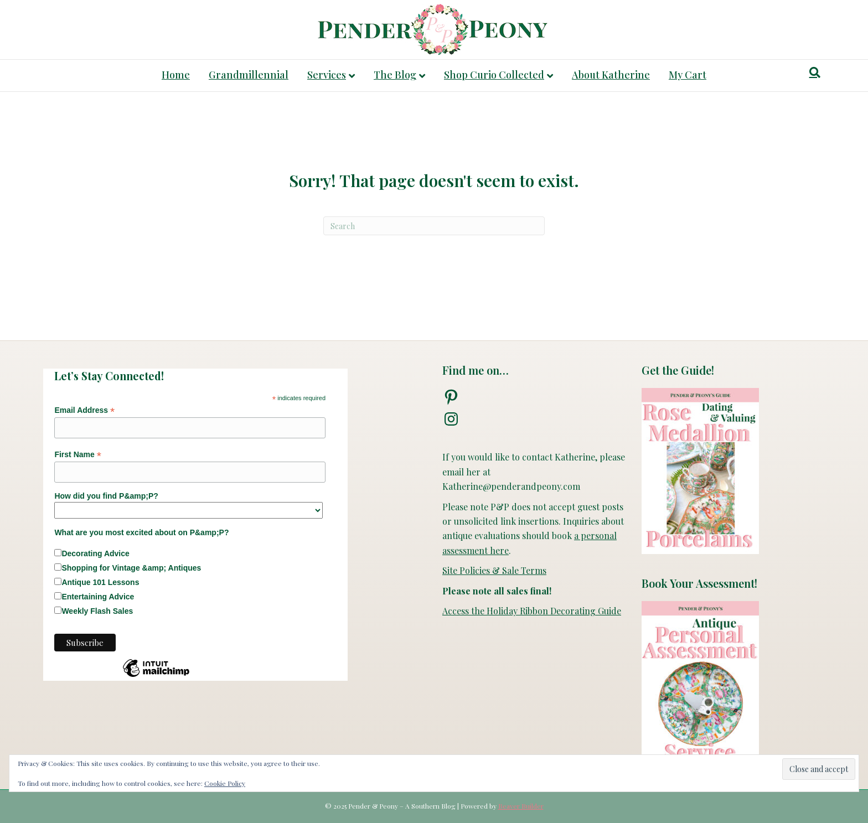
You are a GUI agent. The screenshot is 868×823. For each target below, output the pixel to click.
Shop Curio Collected (494, 74)
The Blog (395, 74)
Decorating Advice (95, 553)
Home (176, 74)
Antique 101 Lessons (100, 582)
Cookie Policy (224, 783)
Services (326, 74)
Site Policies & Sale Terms (494, 570)
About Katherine (611, 74)
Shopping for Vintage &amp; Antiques (131, 567)
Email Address (84, 410)
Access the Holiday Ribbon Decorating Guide (531, 611)
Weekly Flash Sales (97, 611)
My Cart (687, 74)
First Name (77, 454)
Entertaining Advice (97, 596)
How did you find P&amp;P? (106, 495)
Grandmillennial (248, 74)
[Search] (815, 72)
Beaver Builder (521, 805)
